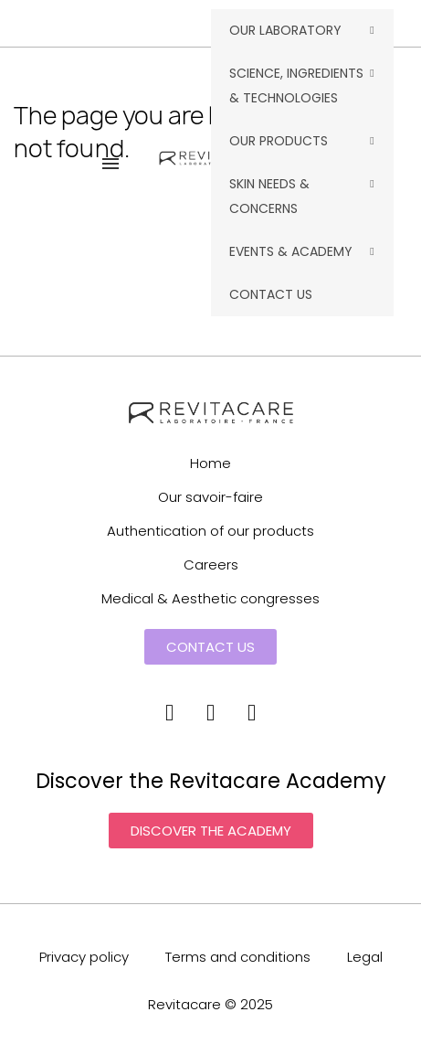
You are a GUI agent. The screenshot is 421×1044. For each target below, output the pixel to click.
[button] (210, 647)
